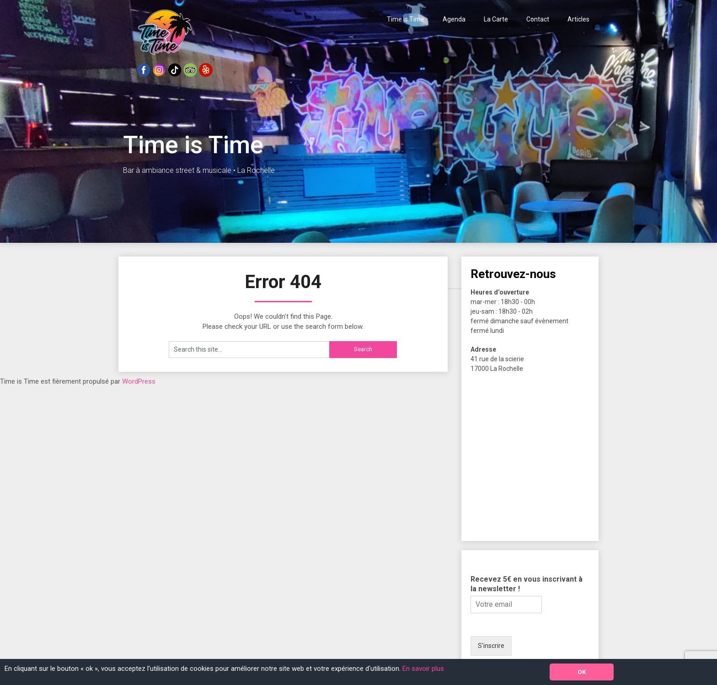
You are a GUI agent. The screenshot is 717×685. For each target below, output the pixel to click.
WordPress (138, 381)
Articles (578, 19)
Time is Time (405, 19)
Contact (537, 19)
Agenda (454, 19)
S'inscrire (491, 645)
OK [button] (582, 671)
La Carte (496, 19)
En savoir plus (423, 668)
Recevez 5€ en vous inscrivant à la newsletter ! (527, 584)
